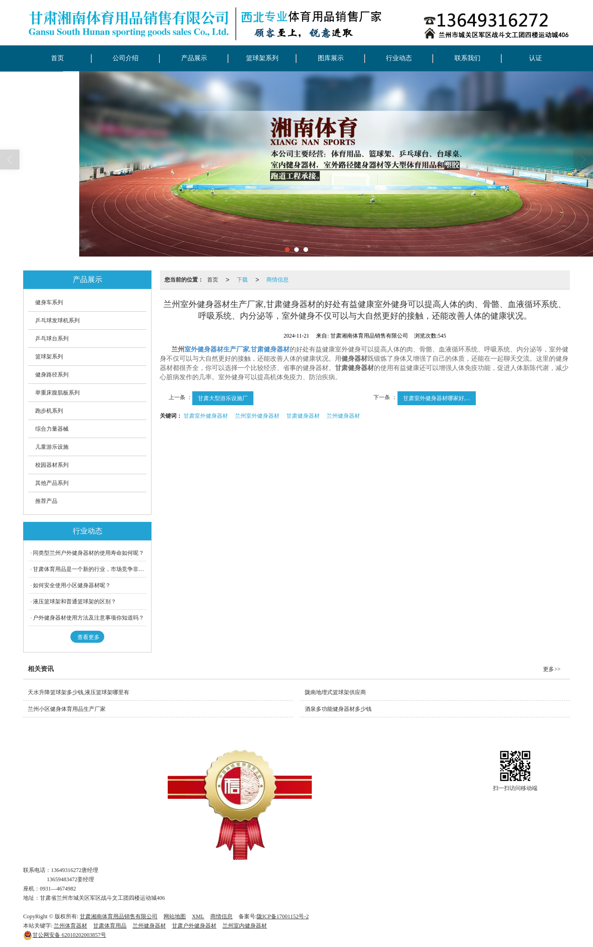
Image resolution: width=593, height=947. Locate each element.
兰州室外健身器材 (257, 416)
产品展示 (194, 58)
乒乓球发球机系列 (57, 320)
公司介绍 (126, 58)
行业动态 (399, 58)
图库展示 (331, 58)
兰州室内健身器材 (244, 925)
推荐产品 (46, 501)
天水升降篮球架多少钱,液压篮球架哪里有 (78, 692)
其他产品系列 (52, 483)
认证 (535, 58)
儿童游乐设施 (52, 447)
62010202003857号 (64, 935)
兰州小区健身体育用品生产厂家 (67, 709)
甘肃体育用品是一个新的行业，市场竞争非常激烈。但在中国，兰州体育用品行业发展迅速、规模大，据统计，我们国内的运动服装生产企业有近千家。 (89, 569)
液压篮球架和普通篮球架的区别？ (74, 601)
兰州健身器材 (343, 416)
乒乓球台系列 (52, 338)
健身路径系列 (52, 374)
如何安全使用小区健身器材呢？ (72, 585)
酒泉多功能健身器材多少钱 (338, 709)
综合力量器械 (52, 429)
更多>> (552, 669)
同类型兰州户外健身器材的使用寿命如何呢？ (88, 553)
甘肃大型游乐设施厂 (223, 398)
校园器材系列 (52, 465)
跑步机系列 (49, 411)
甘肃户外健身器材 (194, 925)
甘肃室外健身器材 (205, 416)
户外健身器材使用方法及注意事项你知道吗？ (88, 618)
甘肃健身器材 (303, 416)
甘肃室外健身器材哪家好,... (436, 398)
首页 (57, 58)
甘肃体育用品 (109, 925)
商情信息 (277, 279)
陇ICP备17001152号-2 (283, 916)
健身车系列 (49, 302)
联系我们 (467, 58)
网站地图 (175, 916)
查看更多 (88, 637)
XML (198, 916)
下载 (242, 279)
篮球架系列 (262, 58)
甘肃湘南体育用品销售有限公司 (119, 916)
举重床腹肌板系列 (57, 392)
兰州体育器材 (70, 925)
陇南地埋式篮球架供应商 (335, 692)
